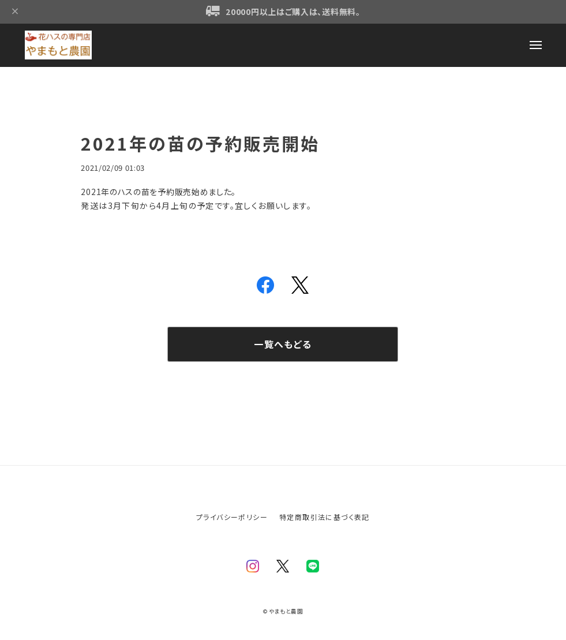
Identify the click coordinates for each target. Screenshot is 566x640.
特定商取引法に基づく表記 (324, 517)
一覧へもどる (283, 344)
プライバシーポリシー (232, 517)
